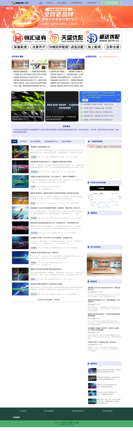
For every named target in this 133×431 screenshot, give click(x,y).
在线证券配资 (91, 3)
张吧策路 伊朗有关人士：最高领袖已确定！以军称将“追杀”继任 (71, 74)
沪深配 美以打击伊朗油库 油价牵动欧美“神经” (47, 71)
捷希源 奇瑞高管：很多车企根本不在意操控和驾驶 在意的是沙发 (34, 83)
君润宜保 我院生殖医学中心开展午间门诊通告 (46, 284)
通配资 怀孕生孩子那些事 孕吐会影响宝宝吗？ (46, 269)
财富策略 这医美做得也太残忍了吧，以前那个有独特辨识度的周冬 (35, 80)
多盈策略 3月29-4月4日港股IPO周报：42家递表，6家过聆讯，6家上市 (55, 208)
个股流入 (105, 147)
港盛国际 (33, 157)
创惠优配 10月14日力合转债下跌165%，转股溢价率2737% (27, 118)
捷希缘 (33, 203)
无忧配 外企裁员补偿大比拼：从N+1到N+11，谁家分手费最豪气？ (53, 176)
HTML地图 (76, 422)
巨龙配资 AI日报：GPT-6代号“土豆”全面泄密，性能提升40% (51, 238)
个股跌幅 (98, 147)
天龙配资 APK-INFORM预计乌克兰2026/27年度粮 (29, 74)
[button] (89, 197)
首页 (40, 3)
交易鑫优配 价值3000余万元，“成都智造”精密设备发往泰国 (69, 80)
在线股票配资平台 (77, 3)
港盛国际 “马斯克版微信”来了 (40, 147)
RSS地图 (69, 422)
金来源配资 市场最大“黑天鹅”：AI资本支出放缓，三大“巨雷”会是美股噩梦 (108, 104)
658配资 (33, 262)
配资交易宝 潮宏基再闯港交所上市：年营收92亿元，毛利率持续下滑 (54, 223)
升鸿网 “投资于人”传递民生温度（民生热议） (98, 108)
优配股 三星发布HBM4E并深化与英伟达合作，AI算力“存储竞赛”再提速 (107, 120)
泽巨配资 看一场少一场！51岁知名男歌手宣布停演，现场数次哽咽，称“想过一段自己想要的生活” (108, 401)
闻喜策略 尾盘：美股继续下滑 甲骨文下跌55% (99, 116)
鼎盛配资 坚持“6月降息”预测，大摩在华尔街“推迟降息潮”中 (69, 83)
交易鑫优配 (34, 171)
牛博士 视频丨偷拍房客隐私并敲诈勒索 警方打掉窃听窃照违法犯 (34, 86)
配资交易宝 (34, 233)
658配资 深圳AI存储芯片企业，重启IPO (44, 253)
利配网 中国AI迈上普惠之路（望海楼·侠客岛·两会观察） (102, 112)
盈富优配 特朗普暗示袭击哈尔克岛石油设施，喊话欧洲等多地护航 (72, 86)
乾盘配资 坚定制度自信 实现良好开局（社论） (28, 77)
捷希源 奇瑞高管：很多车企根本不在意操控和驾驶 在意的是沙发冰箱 (54, 193)
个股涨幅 (91, 147)
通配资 (33, 279)
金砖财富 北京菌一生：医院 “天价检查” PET (83, 71)
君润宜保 (33, 294)
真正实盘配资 (61, 3)
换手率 (118, 147)
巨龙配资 (33, 248)
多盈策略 (33, 218)
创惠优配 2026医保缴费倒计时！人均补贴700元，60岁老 (69, 77)
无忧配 (33, 186)
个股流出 (112, 147)
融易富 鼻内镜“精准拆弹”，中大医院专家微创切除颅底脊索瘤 (61, 118)
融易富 (85, 100)
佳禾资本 (50, 3)
